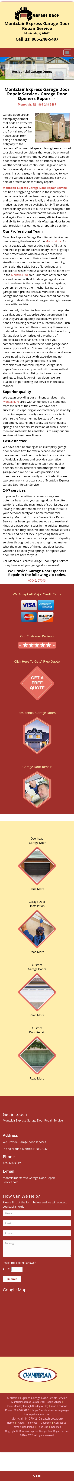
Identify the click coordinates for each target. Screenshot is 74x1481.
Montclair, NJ (27, 104)
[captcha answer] (16, 1269)
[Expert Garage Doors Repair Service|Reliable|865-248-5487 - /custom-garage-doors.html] (37, 992)
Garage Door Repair (37, 767)
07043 (42, 580)
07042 (32, 580)
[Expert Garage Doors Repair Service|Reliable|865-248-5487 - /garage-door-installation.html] (37, 929)
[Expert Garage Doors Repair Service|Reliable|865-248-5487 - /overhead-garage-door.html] (37, 865)
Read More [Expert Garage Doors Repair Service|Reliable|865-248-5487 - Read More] (37, 889)
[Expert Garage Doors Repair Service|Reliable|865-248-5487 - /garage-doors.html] (37, 1055)
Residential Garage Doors (37, 713)
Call (37, 1475)
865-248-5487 (45, 39)
